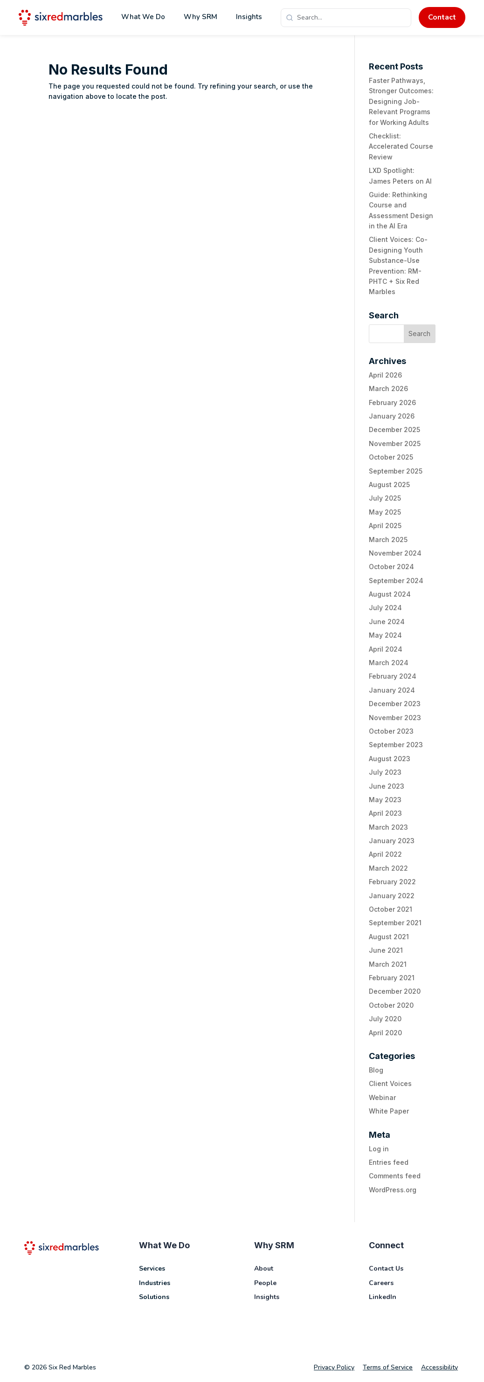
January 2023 (392, 841)
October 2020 (391, 1005)
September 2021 (395, 923)
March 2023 (388, 827)
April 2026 (385, 375)
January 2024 (392, 690)
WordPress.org (392, 1190)
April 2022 (385, 854)
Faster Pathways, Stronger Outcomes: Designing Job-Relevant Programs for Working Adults (401, 101)
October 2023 (391, 731)
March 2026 (388, 388)
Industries (154, 1283)
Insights (249, 16)
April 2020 (385, 1033)
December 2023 (395, 704)
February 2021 (392, 978)
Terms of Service (388, 1367)
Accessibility (439, 1367)
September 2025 (395, 471)
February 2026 (392, 402)
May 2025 (385, 512)
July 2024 (385, 608)
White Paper (389, 1111)
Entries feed (388, 1162)
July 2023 (385, 772)
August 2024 (390, 594)
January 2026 (392, 416)
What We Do (143, 16)
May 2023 (385, 800)
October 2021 (390, 909)
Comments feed (395, 1176)
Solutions (154, 1297)
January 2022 (392, 896)
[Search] (351, 17)
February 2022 (392, 882)
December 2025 (394, 429)
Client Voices (390, 1083)
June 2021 (386, 950)
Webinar (382, 1097)
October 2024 (391, 567)
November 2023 (395, 718)
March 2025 (388, 539)
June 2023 (386, 786)
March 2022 (388, 868)
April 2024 (385, 649)
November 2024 (395, 553)
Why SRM (200, 16)
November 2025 (395, 443)
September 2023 (396, 745)
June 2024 (387, 622)
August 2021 (389, 937)
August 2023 (389, 759)
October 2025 (391, 457)
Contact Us (386, 1268)
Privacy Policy (334, 1367)
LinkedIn (382, 1297)
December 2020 (395, 991)
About (263, 1268)
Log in (379, 1149)
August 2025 (389, 484)
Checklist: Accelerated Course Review (401, 146)
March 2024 (388, 663)
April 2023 (385, 813)
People (265, 1283)
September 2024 (396, 580)
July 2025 (385, 498)
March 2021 (388, 964)
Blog (376, 1070)
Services (152, 1268)
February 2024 (392, 676)
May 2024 (385, 635)
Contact (442, 17)
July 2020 (385, 1019)
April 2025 (385, 525)
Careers (381, 1283)
